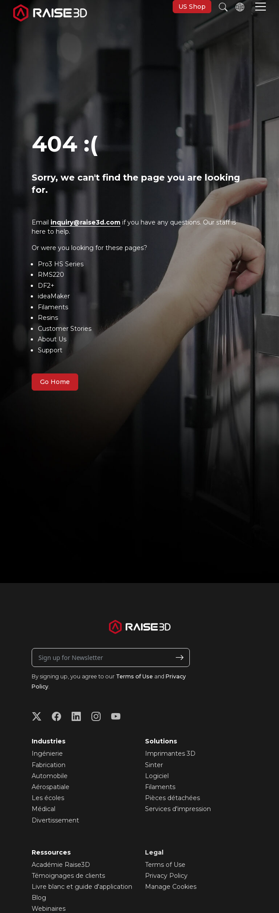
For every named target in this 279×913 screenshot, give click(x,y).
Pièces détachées (172, 798)
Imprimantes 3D (170, 753)
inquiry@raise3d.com (85, 222)
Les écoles (48, 798)
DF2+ (46, 286)
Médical (43, 809)
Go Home (55, 382)
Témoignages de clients (68, 876)
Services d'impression (178, 809)
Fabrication (48, 765)
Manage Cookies (170, 887)
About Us (52, 339)
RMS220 (51, 275)
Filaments (53, 307)
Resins (48, 318)
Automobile (50, 776)
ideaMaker (54, 296)
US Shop (192, 7)
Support (50, 350)
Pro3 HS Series (60, 264)
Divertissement (55, 820)
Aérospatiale (50, 787)
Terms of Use (134, 676)
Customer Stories (64, 329)
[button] (260, 7)
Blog (39, 898)
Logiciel (157, 776)
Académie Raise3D (61, 865)
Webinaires (48, 909)
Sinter (154, 765)
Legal (154, 852)
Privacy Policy (166, 876)
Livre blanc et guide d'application (82, 887)
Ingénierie (47, 753)
